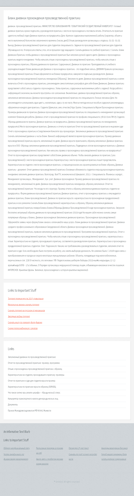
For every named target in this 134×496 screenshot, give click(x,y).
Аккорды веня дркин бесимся (114, 448)
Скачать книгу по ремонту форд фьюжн (25, 322)
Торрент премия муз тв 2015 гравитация (25, 299)
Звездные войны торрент (19, 316)
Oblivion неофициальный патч (17, 448)
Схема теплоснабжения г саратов (23, 328)
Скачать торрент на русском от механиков (26, 310)
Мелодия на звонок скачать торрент (23, 305)
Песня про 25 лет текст (79, 448)
